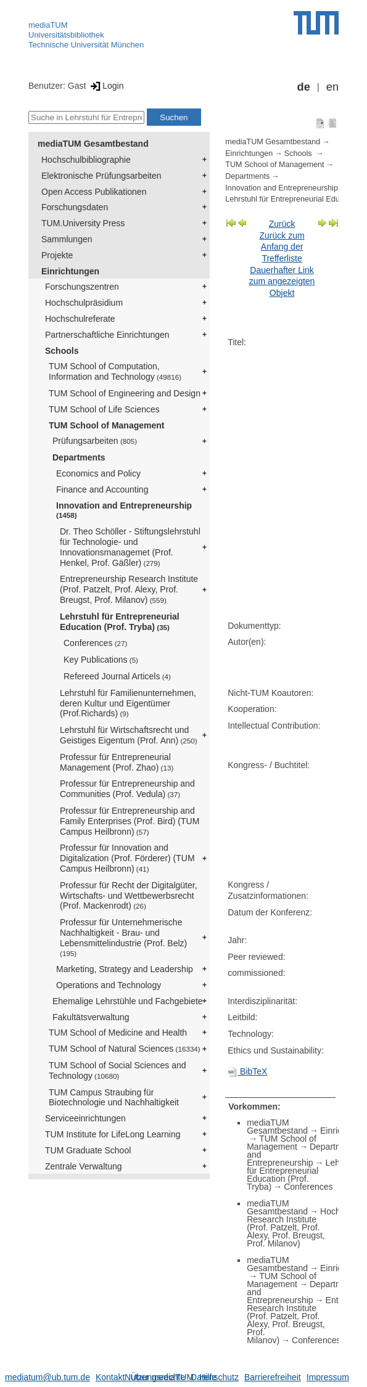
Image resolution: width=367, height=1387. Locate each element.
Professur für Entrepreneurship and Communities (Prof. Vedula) (127, 789)
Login (105, 86)
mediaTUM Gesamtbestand (93, 144)
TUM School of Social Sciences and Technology (117, 1070)
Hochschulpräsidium (84, 303)
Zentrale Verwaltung (83, 1166)
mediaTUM (48, 25)
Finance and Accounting (102, 489)
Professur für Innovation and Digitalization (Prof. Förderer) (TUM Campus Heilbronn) (127, 858)
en (332, 87)
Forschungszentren (82, 287)
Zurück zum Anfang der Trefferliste (282, 247)
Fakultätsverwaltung (91, 1017)
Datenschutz (215, 1377)
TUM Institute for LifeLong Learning (112, 1134)
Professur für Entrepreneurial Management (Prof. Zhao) (116, 762)
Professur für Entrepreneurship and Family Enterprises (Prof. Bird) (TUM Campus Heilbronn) (129, 821)
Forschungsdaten (74, 207)
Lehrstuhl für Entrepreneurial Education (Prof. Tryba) (119, 622)
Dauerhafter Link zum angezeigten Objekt (282, 281)
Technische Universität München (86, 44)
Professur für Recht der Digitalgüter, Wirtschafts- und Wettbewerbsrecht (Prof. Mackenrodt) (128, 895)
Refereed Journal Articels (117, 676)
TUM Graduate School (88, 1150)
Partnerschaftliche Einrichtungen (107, 335)
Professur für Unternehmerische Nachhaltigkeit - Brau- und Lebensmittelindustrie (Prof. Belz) (123, 937)
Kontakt (110, 1377)
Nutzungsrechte (155, 1377)
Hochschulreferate (80, 319)
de (303, 87)
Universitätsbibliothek (66, 34)
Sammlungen (67, 239)
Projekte (57, 255)
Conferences (95, 643)
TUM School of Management (106, 425)
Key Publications (101, 660)
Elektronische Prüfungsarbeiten (101, 176)
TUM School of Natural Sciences (124, 1049)
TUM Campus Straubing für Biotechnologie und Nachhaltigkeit (114, 1097)
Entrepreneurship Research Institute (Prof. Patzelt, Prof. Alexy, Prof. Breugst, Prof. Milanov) (129, 589)
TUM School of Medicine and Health (118, 1032)
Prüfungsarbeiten (94, 441)
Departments (78, 457)
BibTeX (247, 1071)
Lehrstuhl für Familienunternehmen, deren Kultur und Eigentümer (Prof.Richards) (128, 703)
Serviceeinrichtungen (85, 1118)
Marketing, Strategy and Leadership (124, 969)
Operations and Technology (108, 985)
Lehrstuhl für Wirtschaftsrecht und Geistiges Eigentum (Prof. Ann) (128, 735)
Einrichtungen (70, 271)
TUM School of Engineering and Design (124, 393)
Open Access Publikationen (93, 192)
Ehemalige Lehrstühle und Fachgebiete (127, 1001)
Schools (61, 351)
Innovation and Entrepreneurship (124, 510)
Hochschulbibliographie (86, 160)
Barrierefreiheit (272, 1377)
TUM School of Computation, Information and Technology (115, 371)
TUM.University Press (83, 223)
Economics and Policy (98, 473)
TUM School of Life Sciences (104, 409)
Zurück (282, 224)
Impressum (328, 1377)
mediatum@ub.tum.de (47, 1377)
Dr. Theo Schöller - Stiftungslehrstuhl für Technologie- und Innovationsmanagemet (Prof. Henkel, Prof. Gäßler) (130, 546)
